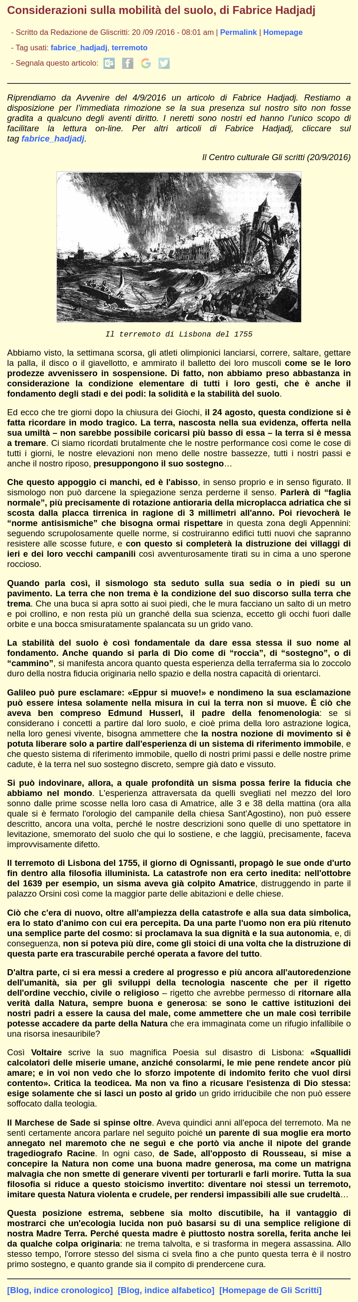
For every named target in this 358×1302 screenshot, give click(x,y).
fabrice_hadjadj (79, 47)
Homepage (283, 32)
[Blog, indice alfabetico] (166, 1292)
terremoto (129, 47)
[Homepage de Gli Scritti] (271, 1292)
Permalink (238, 32)
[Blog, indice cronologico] (60, 1292)
